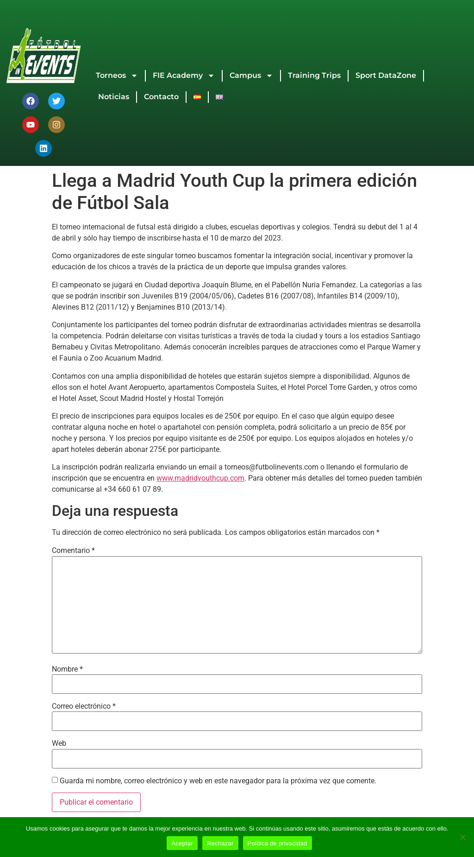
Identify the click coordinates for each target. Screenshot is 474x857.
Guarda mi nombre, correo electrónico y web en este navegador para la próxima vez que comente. (218, 781)
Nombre (67, 669)
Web (59, 743)
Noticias (113, 96)
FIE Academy (184, 75)
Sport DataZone (386, 75)
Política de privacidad (277, 843)
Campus (251, 75)
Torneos (117, 75)
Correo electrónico (84, 706)
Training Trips (314, 75)
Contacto (161, 96)
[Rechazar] (462, 837)
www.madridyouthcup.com (200, 478)
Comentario (73, 550)
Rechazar (220, 843)
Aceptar (182, 843)
